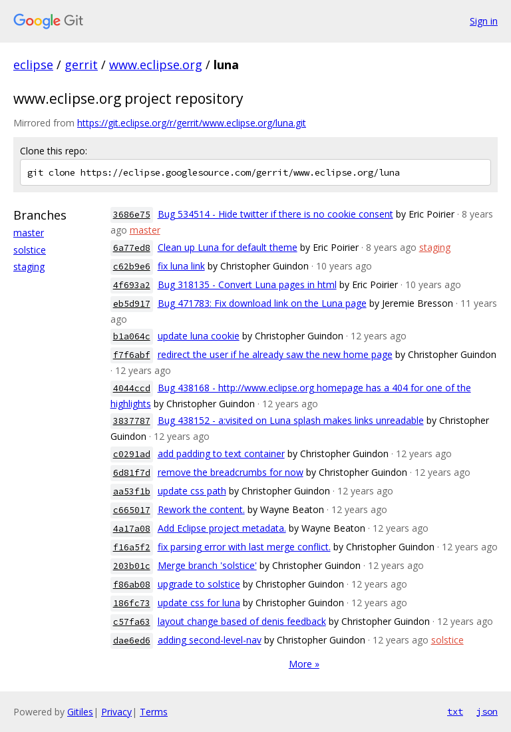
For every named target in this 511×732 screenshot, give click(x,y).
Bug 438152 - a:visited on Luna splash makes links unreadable (291, 420)
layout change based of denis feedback (242, 621)
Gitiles (80, 711)
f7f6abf (131, 355)
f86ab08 (131, 584)
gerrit (81, 65)
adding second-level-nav (209, 640)
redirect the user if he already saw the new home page (275, 354)
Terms (154, 711)
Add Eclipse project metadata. (222, 528)
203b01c (131, 566)
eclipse (33, 65)
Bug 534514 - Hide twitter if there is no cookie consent (275, 214)
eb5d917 (131, 303)
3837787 (131, 421)
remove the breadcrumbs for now (230, 472)
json (487, 711)
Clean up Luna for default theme (227, 247)
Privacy (116, 711)
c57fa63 (131, 622)
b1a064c (131, 336)
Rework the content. (201, 509)
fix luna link (181, 266)
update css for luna (199, 602)
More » (304, 663)
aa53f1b (131, 491)
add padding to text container (221, 453)
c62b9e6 (131, 266)
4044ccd (131, 388)
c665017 (131, 510)
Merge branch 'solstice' (207, 565)
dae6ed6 (131, 640)
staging (29, 266)
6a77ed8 (131, 248)
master (28, 232)
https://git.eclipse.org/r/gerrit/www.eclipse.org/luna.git (191, 122)
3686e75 (131, 214)
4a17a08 (131, 528)
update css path (192, 490)
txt (455, 711)
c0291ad (131, 454)
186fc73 (131, 603)
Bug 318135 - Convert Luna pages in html (247, 284)
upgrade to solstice (199, 584)
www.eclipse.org (155, 65)
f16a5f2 (131, 547)
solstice (29, 250)
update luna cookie (199, 335)
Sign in (484, 21)
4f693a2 (131, 285)
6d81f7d (131, 472)
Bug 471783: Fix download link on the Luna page (262, 303)
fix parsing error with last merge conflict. (244, 546)
